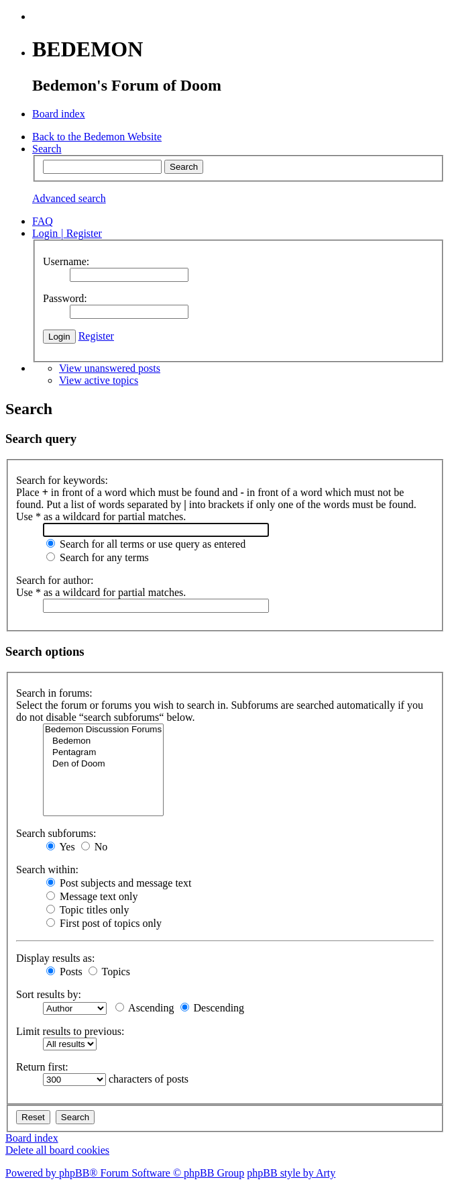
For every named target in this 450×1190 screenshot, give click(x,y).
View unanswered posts (109, 368)
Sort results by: (48, 994)
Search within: (47, 869)
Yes (60, 846)
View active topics (98, 380)
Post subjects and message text (118, 883)
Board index (31, 1138)
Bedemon (103, 741)
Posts (64, 971)
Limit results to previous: (70, 1031)
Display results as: (55, 958)
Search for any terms (97, 557)
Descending (212, 1007)
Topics (109, 971)
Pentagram (103, 752)
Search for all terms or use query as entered (145, 544)
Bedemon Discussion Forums (103, 730)
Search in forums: (54, 693)
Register (96, 336)
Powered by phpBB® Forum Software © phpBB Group (124, 1173)
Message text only (91, 896)
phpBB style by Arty (291, 1173)
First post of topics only (104, 923)
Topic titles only (87, 909)
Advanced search (69, 198)
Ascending (144, 1007)
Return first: (42, 1067)
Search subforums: (56, 833)
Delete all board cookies (57, 1150)
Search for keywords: (62, 480)
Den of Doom (103, 764)
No (94, 846)
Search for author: (55, 580)
